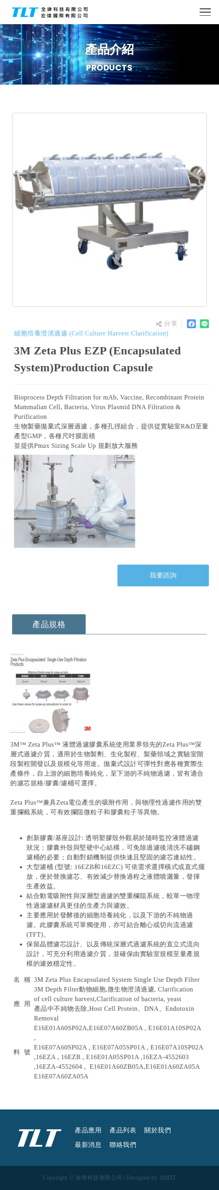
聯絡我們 (123, 1145)
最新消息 (88, 1145)
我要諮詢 (164, 575)
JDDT (168, 1178)
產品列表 (123, 1130)
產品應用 (88, 1130)
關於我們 (157, 1130)
